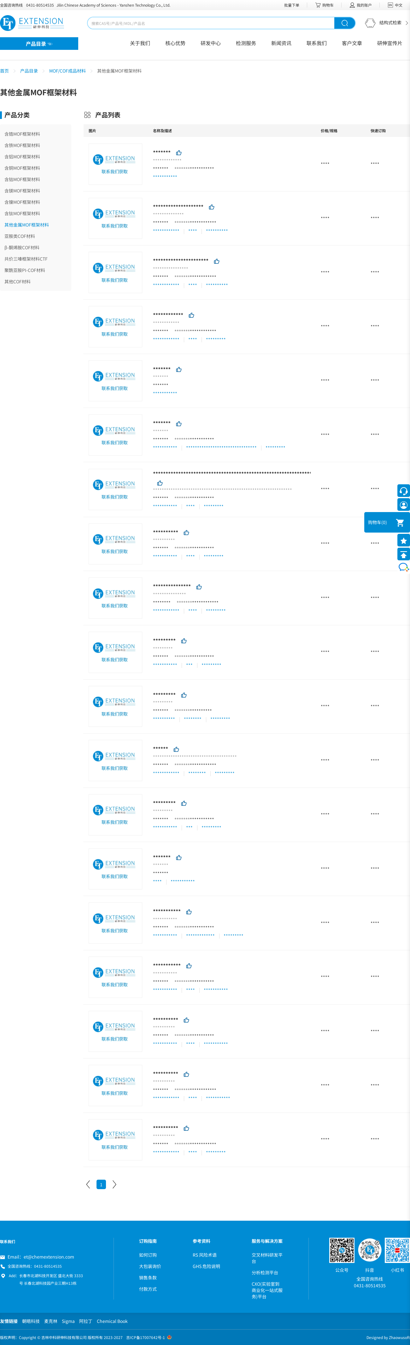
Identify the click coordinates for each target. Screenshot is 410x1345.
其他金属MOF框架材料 (26, 224)
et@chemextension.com (49, 1257)
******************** (178, 206)
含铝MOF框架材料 (22, 156)
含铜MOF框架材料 (22, 168)
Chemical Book (112, 1321)
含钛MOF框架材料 (22, 213)
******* (162, 152)
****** (160, 748)
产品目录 (29, 71)
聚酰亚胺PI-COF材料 (24, 270)
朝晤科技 (31, 1321)
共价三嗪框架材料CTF (26, 259)
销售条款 (148, 1277)
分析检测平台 (265, 1272)
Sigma (68, 1321)
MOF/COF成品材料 (67, 71)
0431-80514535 (40, 5)
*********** (202, 169)
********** (165, 532)
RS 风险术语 (205, 1255)
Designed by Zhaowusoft (388, 1337)
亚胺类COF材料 (19, 236)
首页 (4, 71)
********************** (180, 260)
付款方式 (148, 1289)
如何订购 (148, 1255)
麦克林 (50, 1321)
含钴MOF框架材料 (22, 179)
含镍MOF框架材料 (22, 202)
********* (164, 640)
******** (162, 602)
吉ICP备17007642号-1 (145, 1337)
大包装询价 (150, 1266)
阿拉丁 (85, 1321)
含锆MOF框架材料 (22, 134)
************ (203, 223)
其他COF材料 (17, 281)
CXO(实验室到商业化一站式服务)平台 (267, 1290)
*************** (172, 586)
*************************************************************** (232, 473)
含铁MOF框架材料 (22, 145)
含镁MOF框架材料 (22, 190)
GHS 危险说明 (206, 1266)
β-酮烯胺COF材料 (21, 247)
